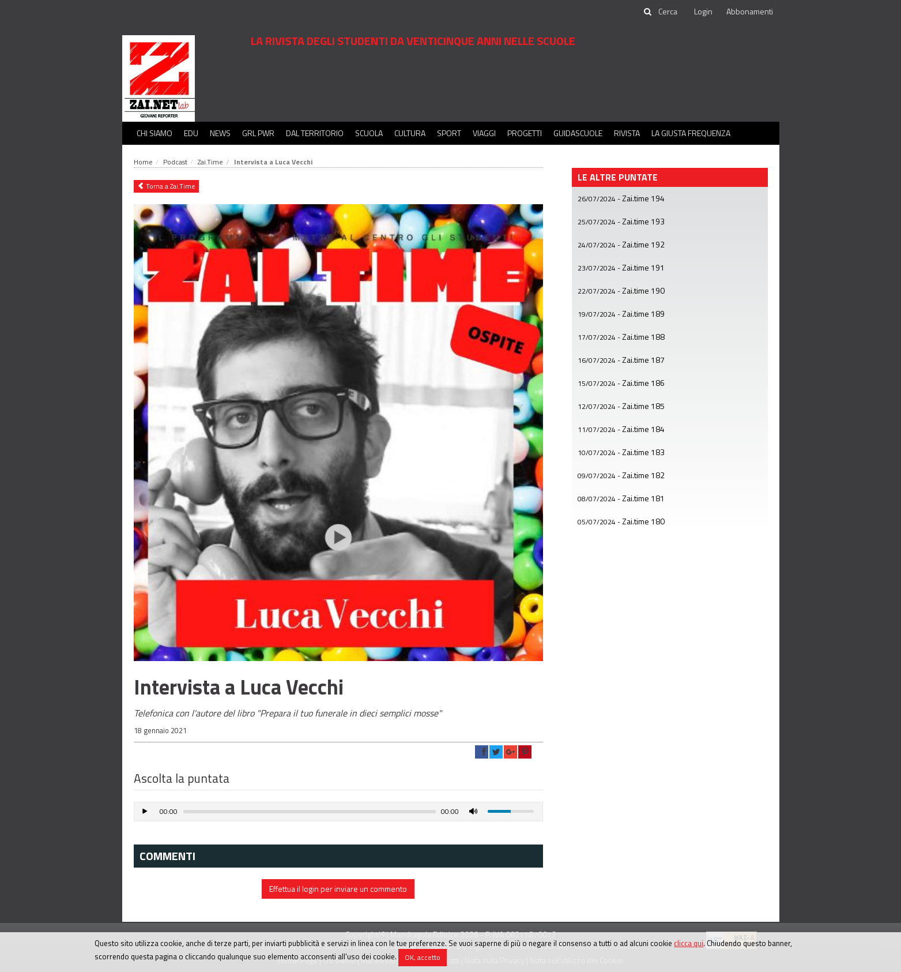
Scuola (369, 133)
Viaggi (484, 133)
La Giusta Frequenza (690, 133)
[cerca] (668, 11)
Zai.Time (210, 161)
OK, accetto (422, 957)
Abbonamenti (749, 11)
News (220, 133)
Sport (449, 133)
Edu (191, 133)
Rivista (627, 133)
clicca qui (688, 943)
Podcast (175, 161)
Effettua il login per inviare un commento (338, 889)
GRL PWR (258, 133)
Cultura (409, 133)
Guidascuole (577, 133)
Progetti (524, 133)
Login (703, 11)
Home (143, 161)
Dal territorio (315, 133)
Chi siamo (154, 133)
